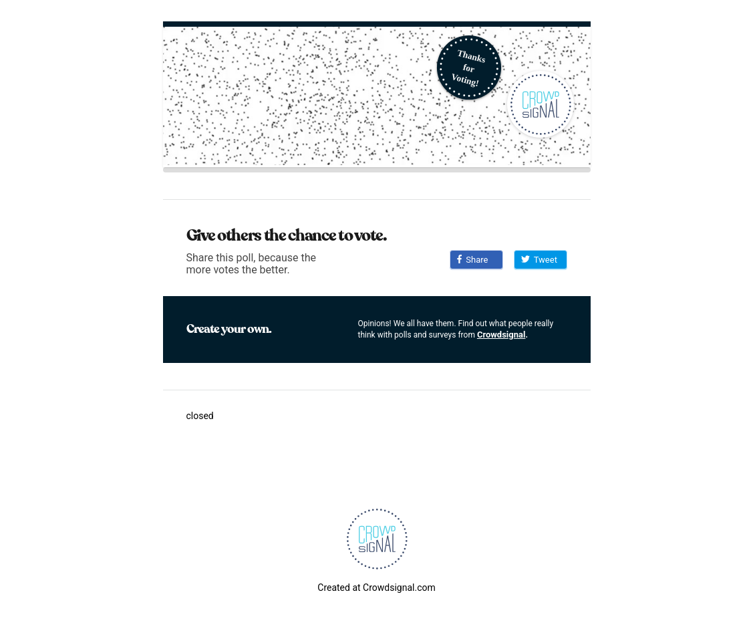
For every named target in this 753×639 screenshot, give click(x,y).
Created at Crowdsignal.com (376, 587)
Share (472, 260)
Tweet (539, 260)
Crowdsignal (501, 335)
